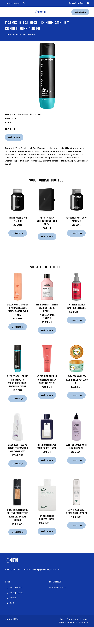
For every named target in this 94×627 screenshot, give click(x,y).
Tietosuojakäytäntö (68, 622)
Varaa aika (80, 12)
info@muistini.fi (59, 587)
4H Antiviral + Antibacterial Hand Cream (47, 221)
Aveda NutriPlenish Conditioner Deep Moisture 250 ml (47, 379)
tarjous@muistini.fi (76, 3)
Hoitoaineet (29, 34)
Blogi (11, 602)
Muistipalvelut (16, 592)
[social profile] (23, 3)
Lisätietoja (14, 137)
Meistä (12, 597)
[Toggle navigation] (8, 11)
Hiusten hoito (14, 34)
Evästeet (84, 619)
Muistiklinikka (15, 587)
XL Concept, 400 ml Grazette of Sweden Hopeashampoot (18, 448)
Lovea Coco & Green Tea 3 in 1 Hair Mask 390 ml (76, 379)
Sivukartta (83, 622)
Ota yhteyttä (72, 619)
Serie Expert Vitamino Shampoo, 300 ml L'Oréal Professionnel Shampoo (47, 311)
